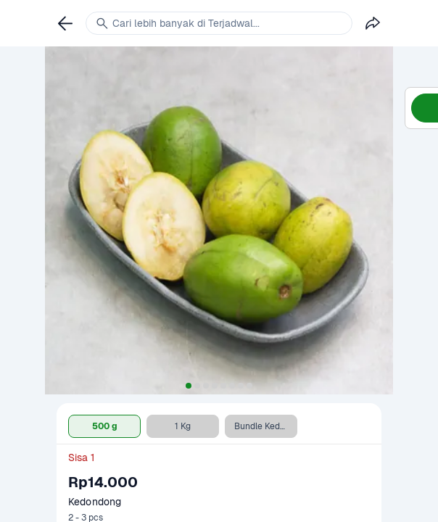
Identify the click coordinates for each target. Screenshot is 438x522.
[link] (65, 23)
